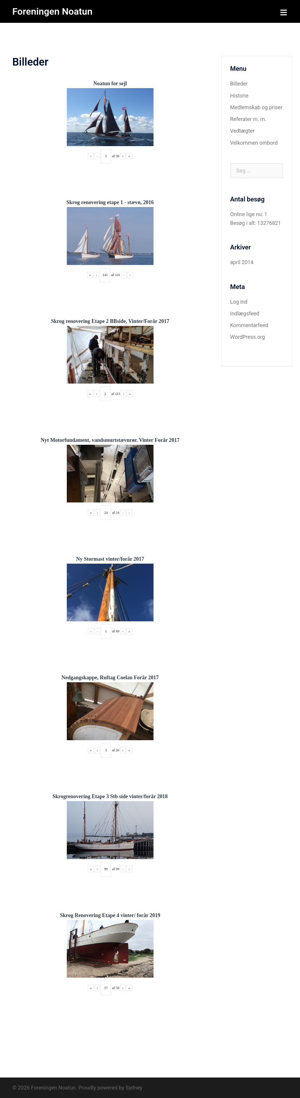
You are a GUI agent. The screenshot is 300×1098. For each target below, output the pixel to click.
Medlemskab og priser (256, 107)
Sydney (134, 1088)
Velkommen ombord (254, 143)
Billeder (239, 84)
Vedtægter (242, 131)
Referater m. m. (248, 119)
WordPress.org (247, 337)
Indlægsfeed (244, 313)
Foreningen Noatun (52, 11)
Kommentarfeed (249, 325)
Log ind (239, 302)
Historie (239, 96)
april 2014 (242, 262)
